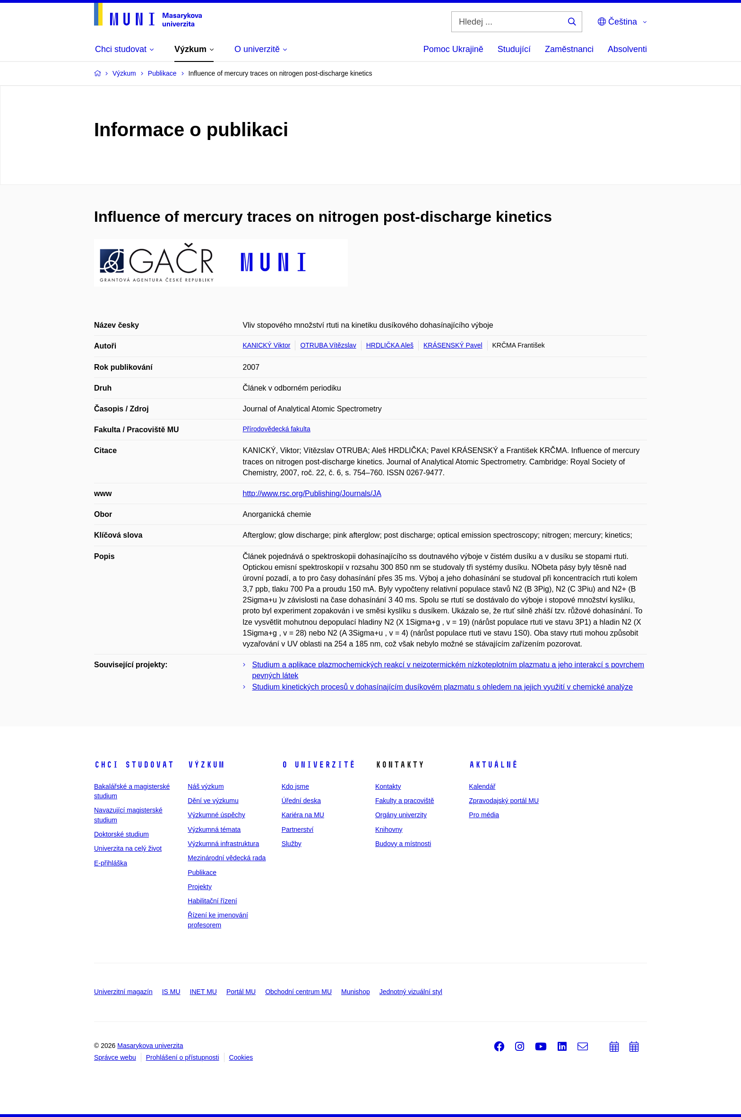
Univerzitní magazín (123, 991)
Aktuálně (493, 764)
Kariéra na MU (303, 815)
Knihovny (389, 829)
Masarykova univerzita (150, 1045)
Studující (514, 49)
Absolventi (627, 49)
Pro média (484, 815)
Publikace (202, 872)
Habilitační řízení (212, 901)
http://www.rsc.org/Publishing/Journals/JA (312, 493)
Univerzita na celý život (128, 848)
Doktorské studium (121, 834)
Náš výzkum (206, 786)
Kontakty (388, 786)
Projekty (200, 886)
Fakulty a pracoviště (404, 800)
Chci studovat (134, 764)
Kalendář (482, 786)
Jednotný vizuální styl (410, 991)
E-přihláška (110, 863)
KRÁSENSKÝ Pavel (453, 345)
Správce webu (115, 1057)
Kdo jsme (295, 786)
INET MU (203, 991)
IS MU (171, 991)
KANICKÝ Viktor (267, 345)
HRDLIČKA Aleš (390, 345)
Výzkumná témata (214, 829)
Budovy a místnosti (403, 843)
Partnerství (298, 829)
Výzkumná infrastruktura (223, 843)
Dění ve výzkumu (213, 800)
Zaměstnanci (569, 49)
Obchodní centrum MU (298, 991)
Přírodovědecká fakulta (276, 429)
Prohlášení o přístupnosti (182, 1057)
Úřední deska (301, 800)
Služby (292, 843)
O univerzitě (318, 764)
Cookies (241, 1057)
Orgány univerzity (401, 815)
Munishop (355, 991)
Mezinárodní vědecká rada (227, 858)
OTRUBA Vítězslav (328, 345)
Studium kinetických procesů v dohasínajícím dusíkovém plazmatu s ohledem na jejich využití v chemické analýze (442, 687)
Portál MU (241, 991)
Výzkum (206, 764)
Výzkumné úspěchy (216, 815)
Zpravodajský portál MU (504, 800)
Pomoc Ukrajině (453, 49)
